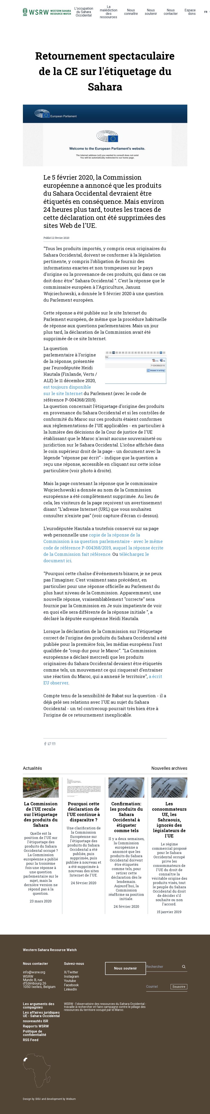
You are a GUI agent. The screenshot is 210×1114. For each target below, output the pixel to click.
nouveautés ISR (35, 1021)
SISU (38, 1099)
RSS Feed (30, 1040)
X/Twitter (71, 972)
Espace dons (190, 12)
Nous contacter (171, 12)
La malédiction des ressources (108, 12)
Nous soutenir (151, 12)
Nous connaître (131, 12)
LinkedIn (70, 989)
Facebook (71, 985)
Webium (71, 1099)
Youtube (70, 981)
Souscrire (179, 986)
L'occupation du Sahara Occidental (83, 11)
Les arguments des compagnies (38, 1005)
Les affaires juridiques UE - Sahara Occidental (41, 1014)
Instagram (71, 976)
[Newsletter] (157, 987)
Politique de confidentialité (34, 1033)
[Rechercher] (162, 967)
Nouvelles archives (169, 768)
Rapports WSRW (36, 1026)
